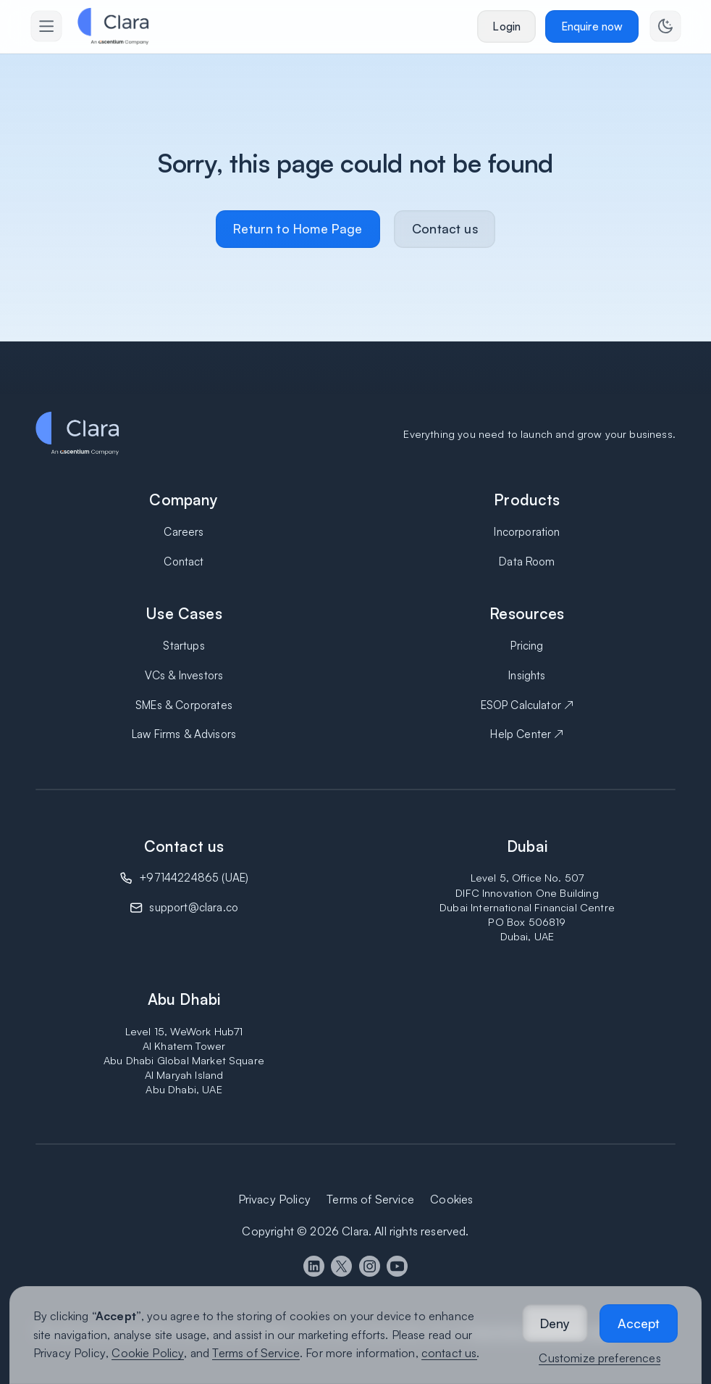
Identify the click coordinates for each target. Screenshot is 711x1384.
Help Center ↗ (526, 734)
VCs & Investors (184, 675)
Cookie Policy (148, 1353)
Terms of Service (256, 1353)
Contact (183, 561)
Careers (183, 532)
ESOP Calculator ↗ (527, 705)
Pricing (526, 645)
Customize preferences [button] (599, 1358)
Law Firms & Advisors (184, 734)
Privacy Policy (69, 1353)
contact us (449, 1353)
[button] (555, 1323)
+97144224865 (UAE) (193, 877)
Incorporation (527, 532)
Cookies (451, 1199)
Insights (526, 675)
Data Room (527, 561)
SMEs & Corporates (183, 705)
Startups (183, 645)
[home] (113, 26)
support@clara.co (193, 907)
